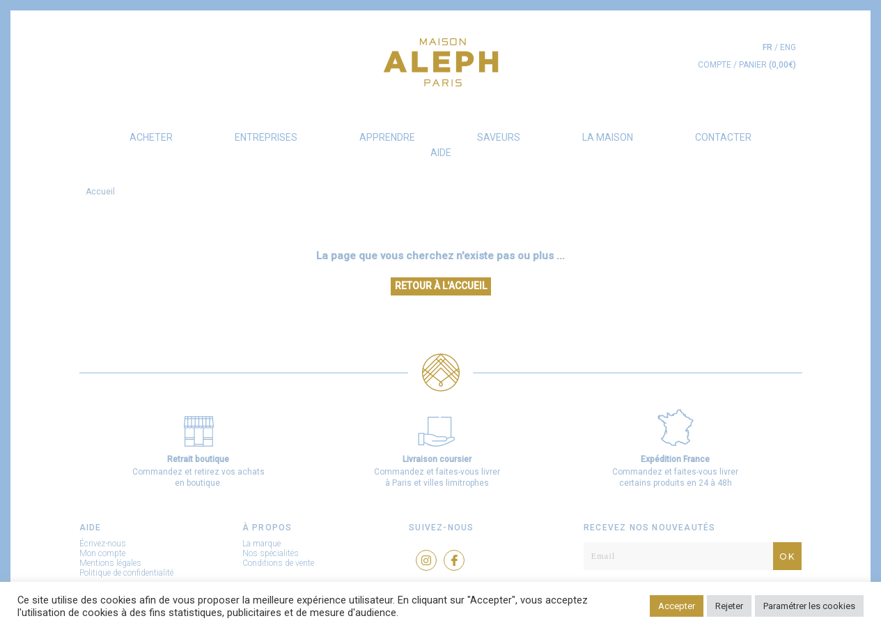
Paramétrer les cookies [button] (809, 606)
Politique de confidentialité (126, 573)
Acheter (151, 137)
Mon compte (102, 553)
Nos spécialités (270, 553)
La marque (261, 543)
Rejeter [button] (729, 606)
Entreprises (266, 137)
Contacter (723, 137)
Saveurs (498, 137)
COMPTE (714, 65)
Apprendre (387, 137)
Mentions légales (110, 563)
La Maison (607, 137)
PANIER (767, 65)
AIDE (440, 152)
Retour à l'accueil (441, 285)
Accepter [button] (676, 606)
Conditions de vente (278, 563)
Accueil (100, 192)
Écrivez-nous (102, 543)
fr (767, 47)
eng (788, 47)
